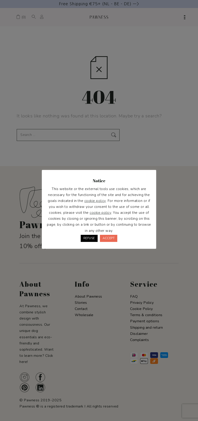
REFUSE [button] (89, 238)
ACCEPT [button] (109, 238)
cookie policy (95, 201)
